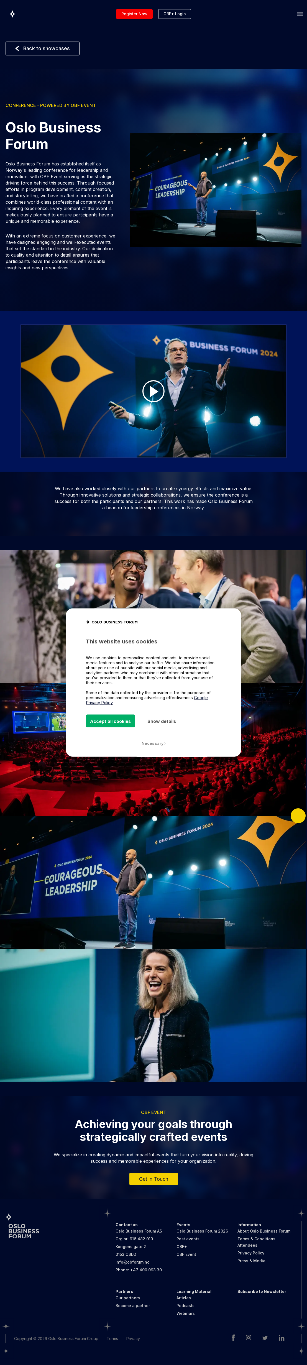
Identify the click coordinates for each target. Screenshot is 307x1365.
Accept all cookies (110, 721)
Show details (161, 721)
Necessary (154, 743)
